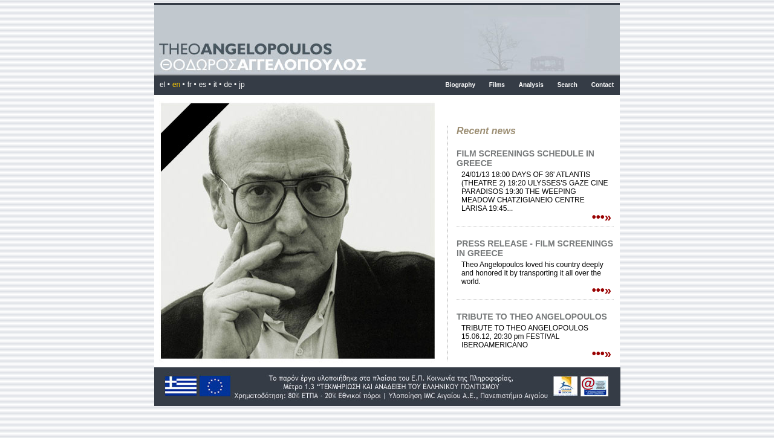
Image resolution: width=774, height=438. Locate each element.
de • (230, 84)
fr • (192, 84)
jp (241, 84)
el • (165, 84)
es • (205, 84)
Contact (602, 85)
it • (217, 84)
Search (567, 85)
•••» (601, 217)
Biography (460, 85)
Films (497, 85)
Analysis (531, 85)
